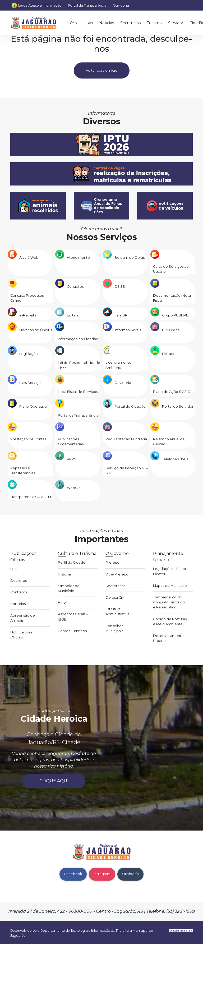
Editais (72, 315)
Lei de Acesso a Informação (40, 5)
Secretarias (130, 23)
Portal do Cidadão (130, 406)
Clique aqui (53, 780)
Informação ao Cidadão (78, 339)
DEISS (119, 287)
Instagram (102, 874)
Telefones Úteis (175, 459)
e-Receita (27, 315)
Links (88, 23)
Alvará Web (29, 258)
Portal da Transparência (87, 5)
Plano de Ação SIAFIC (171, 392)
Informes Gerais (127, 330)
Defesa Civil (115, 597)
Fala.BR (120, 315)
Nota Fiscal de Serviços (78, 392)
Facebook (73, 874)
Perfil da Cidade (71, 562)
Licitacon (170, 354)
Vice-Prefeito (116, 574)
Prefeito (112, 562)
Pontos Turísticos (72, 631)
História (64, 574)
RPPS (71, 459)
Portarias (18, 604)
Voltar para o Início (101, 70)
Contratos (75, 287)
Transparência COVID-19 (30, 497)
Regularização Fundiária (126, 439)
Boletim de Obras (129, 258)
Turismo (154, 23)
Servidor (175, 23)
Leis (13, 569)
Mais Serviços (30, 383)
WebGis (73, 488)
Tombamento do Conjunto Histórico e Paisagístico (169, 602)
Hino (62, 602)
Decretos (18, 581)
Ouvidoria (121, 5)
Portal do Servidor (177, 406)
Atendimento (78, 258)
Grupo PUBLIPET (176, 315)
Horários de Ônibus (35, 330)
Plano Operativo (33, 406)
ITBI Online (171, 330)
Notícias (106, 23)
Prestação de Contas (28, 439)
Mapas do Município (170, 586)
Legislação (28, 354)
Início (72, 23)
